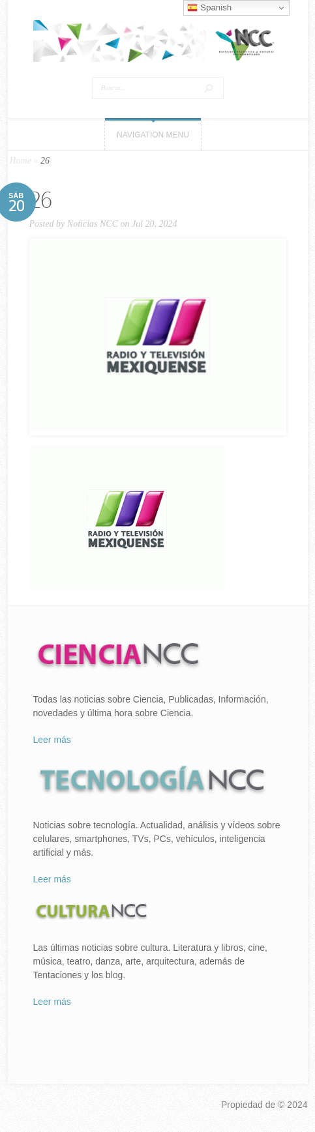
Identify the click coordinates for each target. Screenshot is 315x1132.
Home (20, 161)
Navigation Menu (153, 134)
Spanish (209, 8)
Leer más (52, 739)
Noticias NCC (92, 224)
